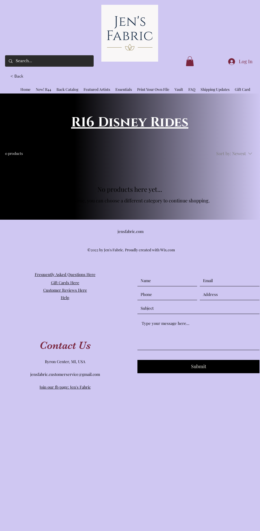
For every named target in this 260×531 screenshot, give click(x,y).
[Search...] (49, 61)
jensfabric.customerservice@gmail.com (65, 374)
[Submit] (198, 366)
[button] (19, 76)
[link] (190, 61)
